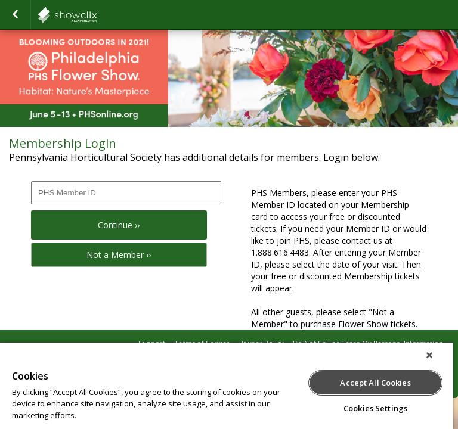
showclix (96, 15)
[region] (226, 386)
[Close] (429, 355)
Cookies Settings (375, 408)
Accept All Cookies (375, 382)
